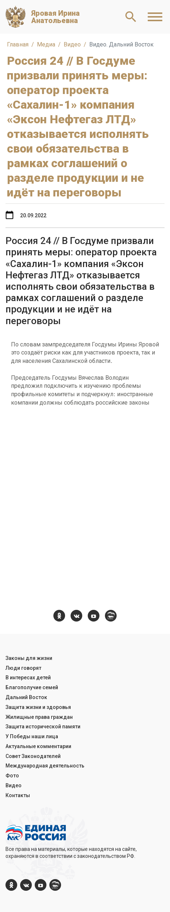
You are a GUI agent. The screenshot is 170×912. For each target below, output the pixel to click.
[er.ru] (111, 616)
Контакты (17, 795)
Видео (13, 785)
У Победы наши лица (31, 736)
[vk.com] (76, 616)
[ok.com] (59, 616)
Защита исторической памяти (42, 726)
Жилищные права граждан (39, 717)
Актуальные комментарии (38, 746)
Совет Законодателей (33, 756)
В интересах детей (28, 677)
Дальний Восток (26, 697)
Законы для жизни (28, 658)
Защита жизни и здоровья (38, 707)
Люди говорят (23, 668)
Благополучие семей (31, 687)
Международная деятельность (44, 766)
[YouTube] (93, 616)
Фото (12, 775)
